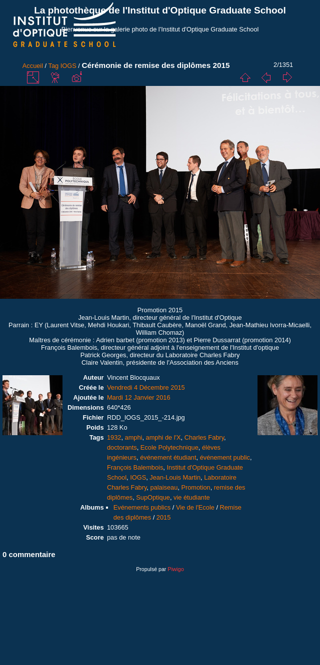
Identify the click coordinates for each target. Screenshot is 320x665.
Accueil (32, 65)
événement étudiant (168, 457)
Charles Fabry (204, 437)
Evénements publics (142, 507)
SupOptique (153, 497)
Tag (53, 65)
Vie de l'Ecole (195, 507)
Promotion (195, 487)
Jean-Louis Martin (175, 477)
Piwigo (176, 569)
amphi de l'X (163, 437)
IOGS (68, 65)
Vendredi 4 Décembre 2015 (146, 387)
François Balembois (135, 467)
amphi (133, 437)
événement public (225, 457)
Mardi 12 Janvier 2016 (138, 397)
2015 (163, 517)
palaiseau (164, 487)
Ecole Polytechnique (169, 447)
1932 (114, 437)
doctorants (122, 447)
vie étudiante (192, 497)
